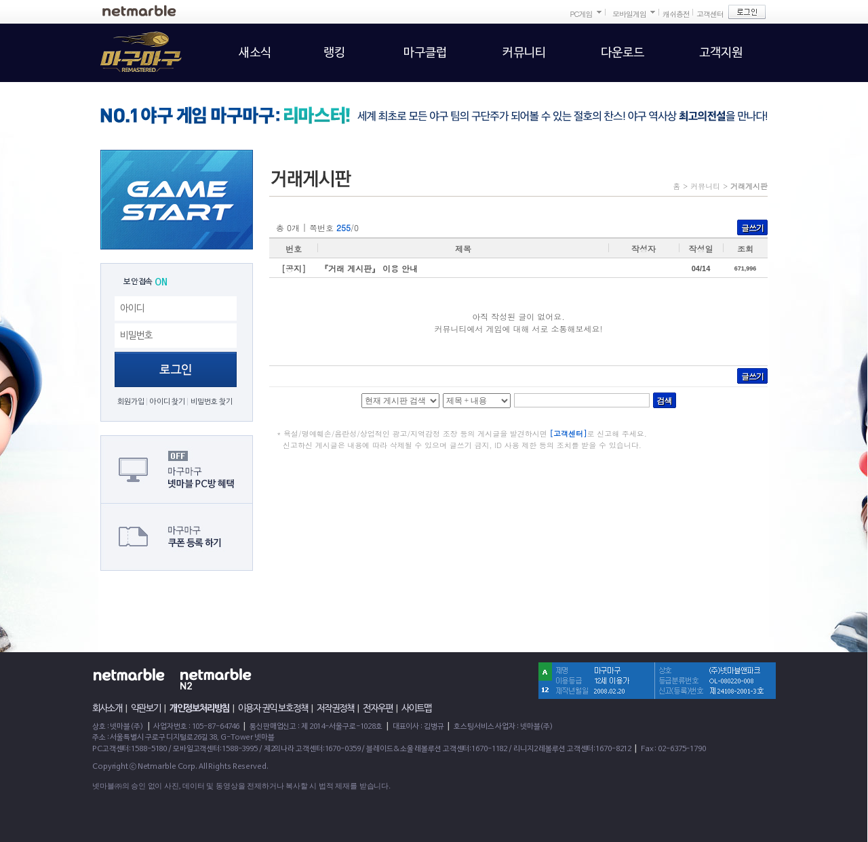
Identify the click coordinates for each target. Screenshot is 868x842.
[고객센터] (568, 433)
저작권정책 (335, 708)
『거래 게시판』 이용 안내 (369, 268)
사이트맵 (416, 708)
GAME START (176, 199)
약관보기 (146, 708)
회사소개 (107, 708)
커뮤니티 (705, 186)
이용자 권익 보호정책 (273, 708)
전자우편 (378, 708)
